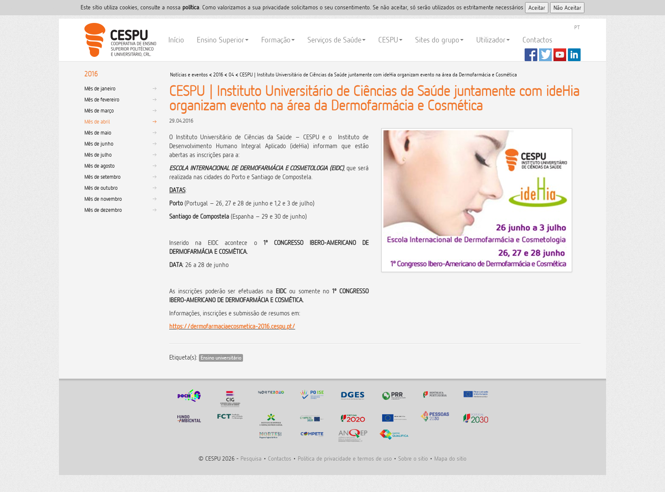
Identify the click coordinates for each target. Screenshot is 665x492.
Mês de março (99, 110)
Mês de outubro (100, 187)
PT (577, 27)
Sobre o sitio (413, 458)
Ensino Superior (223, 39)
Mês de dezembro (103, 209)
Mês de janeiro (99, 88)
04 (231, 74)
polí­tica (190, 7)
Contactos (537, 39)
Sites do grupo (439, 39)
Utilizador (493, 39)
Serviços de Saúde (336, 39)
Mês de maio (97, 132)
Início (176, 39)
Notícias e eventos (189, 74)
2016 (218, 74)
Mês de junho (98, 143)
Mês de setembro (102, 176)
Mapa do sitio (450, 458)
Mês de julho (98, 154)
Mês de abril (97, 121)
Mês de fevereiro (101, 99)
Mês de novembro (103, 198)
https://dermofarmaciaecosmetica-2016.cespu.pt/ (232, 326)
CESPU (119, 40)
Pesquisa (251, 458)
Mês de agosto (99, 165)
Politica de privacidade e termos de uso (345, 458)
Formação (278, 39)
